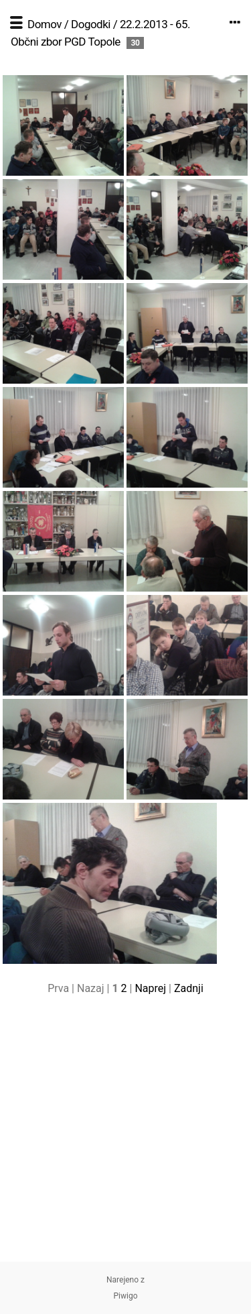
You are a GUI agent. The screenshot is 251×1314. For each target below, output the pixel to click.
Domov (44, 24)
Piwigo (125, 1296)
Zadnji (188, 988)
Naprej (150, 988)
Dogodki (90, 24)
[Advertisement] (125, 1136)
